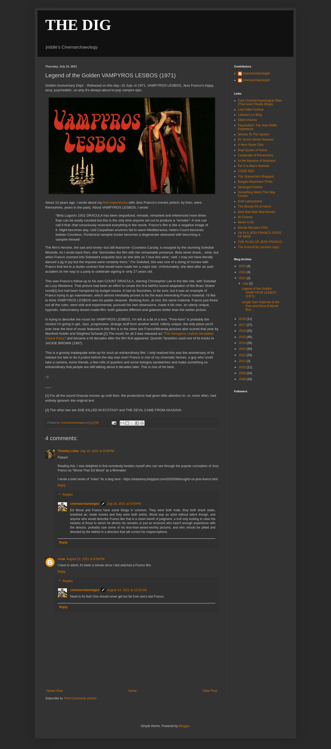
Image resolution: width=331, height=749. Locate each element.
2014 (243, 343)
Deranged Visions (250, 187)
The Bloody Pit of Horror (254, 206)
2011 (243, 361)
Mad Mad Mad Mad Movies (256, 212)
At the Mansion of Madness (256, 161)
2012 (243, 355)
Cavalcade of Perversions (255, 155)
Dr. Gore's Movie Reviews (256, 139)
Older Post (209, 691)
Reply (62, 485)
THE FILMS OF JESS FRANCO (260, 242)
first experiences (115, 202)
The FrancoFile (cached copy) (258, 247)
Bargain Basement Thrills (255, 182)
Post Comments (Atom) (80, 698)
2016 (243, 331)
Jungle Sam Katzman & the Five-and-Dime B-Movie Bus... (260, 305)
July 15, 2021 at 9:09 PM (97, 451)
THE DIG (78, 24)
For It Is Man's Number (253, 166)
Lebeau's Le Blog (250, 115)
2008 (243, 379)
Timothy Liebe (68, 451)
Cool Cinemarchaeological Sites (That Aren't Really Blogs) (260, 102)
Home (133, 691)
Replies (67, 494)
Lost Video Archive (251, 109)
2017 (243, 325)
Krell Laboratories (250, 201)
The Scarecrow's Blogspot (256, 176)
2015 (243, 337)
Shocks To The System (253, 134)
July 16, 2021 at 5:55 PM (124, 504)
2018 (243, 319)
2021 (243, 278)
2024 (243, 272)
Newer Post (55, 691)
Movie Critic (246, 222)
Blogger (184, 726)
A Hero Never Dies (251, 145)
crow (61, 559)
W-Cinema (245, 217)
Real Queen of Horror (253, 150)
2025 (243, 266)
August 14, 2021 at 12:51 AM (127, 590)
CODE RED (246, 171)
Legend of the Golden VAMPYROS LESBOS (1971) (259, 292)
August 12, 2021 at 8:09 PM (85, 559)
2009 (243, 373)
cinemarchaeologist (84, 504)
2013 (243, 349)
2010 (243, 367)
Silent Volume (247, 120)
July (246, 283)
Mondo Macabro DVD (253, 228)
